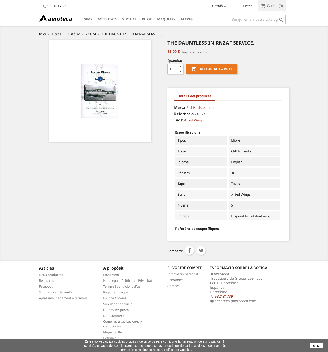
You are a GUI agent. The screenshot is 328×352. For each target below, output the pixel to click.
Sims (88, 19)
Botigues (109, 338)
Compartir (189, 250)
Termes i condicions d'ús (121, 286)
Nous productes (51, 275)
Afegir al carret (212, 69)
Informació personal (182, 274)
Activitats (107, 19)
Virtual (129, 19)
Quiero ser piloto (116, 310)
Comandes (175, 280)
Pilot (147, 19)
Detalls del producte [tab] (194, 96)
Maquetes (166, 19)
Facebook (46, 286)
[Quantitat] (172, 69)
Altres (187, 19)
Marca (179, 107)
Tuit (201, 250)
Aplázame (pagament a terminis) (63, 298)
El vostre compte (184, 267)
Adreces (173, 286)
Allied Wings (194, 120)
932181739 (56, 5)
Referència (184, 113)
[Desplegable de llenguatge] (220, 6)
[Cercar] (257, 19)
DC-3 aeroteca (113, 315)
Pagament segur (115, 292)
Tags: (178, 120)
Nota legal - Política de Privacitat (127, 280)
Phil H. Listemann (200, 107)
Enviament (111, 275)
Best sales (46, 280)
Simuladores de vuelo (55, 292)
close (317, 345)
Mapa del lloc (113, 332)
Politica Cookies (114, 298)
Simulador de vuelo (117, 304)
